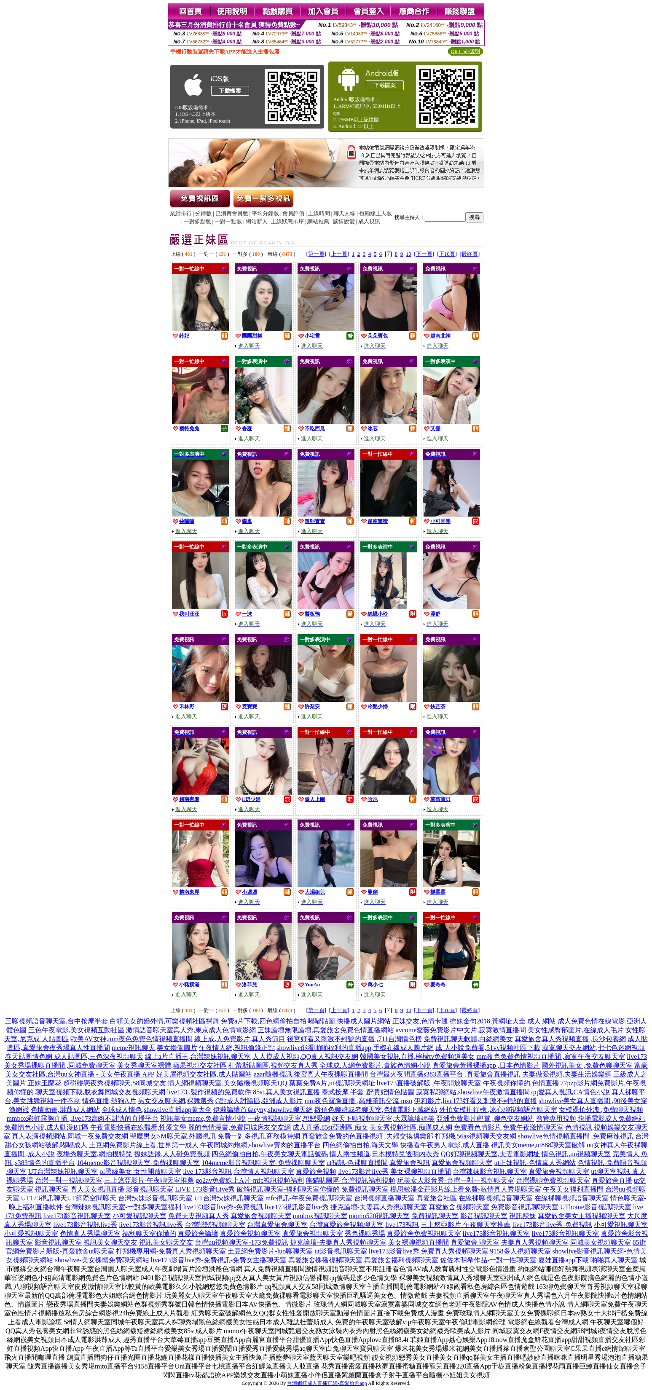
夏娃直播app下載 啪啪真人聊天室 (587, 1260)
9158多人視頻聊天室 (520, 1251)
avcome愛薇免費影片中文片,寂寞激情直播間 (461, 1030)
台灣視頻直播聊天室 (384, 1198)
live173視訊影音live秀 (297, 1207)
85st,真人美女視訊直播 (286, 1091)
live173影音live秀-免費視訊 (223, 1207)
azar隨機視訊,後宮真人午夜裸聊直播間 (311, 1074)
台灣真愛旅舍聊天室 (277, 1224)
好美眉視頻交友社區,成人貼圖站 (204, 1074)
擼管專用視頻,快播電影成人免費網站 (590, 1118)
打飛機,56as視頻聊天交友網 (475, 1136)
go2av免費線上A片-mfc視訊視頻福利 (250, 1180)
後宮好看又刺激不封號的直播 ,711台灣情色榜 (354, 1038)
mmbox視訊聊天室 (320, 1215)
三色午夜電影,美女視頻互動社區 (76, 1030)
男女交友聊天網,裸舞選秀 (176, 1100)
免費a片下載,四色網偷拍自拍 (263, 1021)
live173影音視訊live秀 (85, 1224)
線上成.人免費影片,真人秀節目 (239, 1038)
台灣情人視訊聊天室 (263, 1171)
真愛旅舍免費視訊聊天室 (424, 1233)
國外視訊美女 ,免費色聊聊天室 (587, 1065)
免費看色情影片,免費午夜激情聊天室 (508, 1127)
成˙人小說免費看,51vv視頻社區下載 (487, 1047)
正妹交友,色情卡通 (420, 1021)
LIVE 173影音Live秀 (205, 1189)
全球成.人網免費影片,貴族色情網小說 (375, 1065)
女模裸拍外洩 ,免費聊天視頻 (601, 1109)
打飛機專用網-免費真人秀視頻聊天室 (171, 1251)
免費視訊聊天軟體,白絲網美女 (468, 1038)
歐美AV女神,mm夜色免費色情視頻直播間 (131, 1038)
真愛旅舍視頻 (316, 1171)
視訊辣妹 (522, 1215)
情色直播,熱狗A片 (109, 1100)
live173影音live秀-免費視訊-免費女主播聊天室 (219, 1260)
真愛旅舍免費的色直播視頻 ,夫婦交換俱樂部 (367, 1136)
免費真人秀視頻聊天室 (454, 1251)
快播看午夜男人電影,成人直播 (444, 1145)
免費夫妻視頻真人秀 (198, 1215)
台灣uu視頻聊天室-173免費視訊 (241, 1242)
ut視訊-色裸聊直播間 (357, 1162)
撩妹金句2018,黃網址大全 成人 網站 (503, 1021)
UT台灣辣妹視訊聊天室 (63, 1171)
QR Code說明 (465, 51)
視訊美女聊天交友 (110, 1242)
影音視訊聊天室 (149, 1189)
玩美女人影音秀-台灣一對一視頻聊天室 (455, 1180)
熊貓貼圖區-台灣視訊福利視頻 (350, 1180)
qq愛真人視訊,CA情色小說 (570, 1091)
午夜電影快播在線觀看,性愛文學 (138, 1127)
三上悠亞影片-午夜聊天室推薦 (149, 1180)
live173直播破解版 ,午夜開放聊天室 (429, 1083)
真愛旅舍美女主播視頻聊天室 (581, 1215)
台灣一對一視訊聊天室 (68, 1180)
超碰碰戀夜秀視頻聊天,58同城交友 (114, 1083)
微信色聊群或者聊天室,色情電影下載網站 (375, 1109)
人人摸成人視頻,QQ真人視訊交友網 (305, 1056)
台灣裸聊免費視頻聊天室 (553, 1180)
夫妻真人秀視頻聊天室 (535, 1242)
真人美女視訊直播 (97, 1189)
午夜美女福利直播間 (573, 1189)
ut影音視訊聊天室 (340, 1251)
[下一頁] (424, 254)
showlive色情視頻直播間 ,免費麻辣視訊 (575, 1136)
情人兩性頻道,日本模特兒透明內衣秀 (384, 1153)
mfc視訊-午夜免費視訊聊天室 (309, 1198)
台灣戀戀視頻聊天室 (215, 1224)
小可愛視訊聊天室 (139, 1215)
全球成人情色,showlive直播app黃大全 (157, 1109)
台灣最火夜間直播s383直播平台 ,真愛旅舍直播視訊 (445, 1074)
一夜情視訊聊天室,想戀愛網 (288, 1118)
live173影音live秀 (363, 1171)
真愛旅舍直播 (612, 1180)
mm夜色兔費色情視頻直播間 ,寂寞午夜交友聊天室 (550, 1056)
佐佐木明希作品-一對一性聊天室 (488, 1260)
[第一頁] (316, 254)
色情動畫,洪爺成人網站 (65, 1109)
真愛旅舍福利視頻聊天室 (401, 1260)
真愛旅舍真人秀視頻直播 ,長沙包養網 (570, 1038)
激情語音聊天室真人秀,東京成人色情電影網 (191, 1030)
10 (408, 254)
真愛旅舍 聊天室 (475, 1242)
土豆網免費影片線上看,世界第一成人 (144, 1145)
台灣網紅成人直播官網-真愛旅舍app (327, 1383)
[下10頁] (447, 254)
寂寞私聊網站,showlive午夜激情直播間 (473, 1091)
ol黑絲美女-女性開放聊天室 (140, 1171)
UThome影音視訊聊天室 (595, 1207)
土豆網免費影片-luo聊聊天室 (270, 1251)
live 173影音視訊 (207, 1171)
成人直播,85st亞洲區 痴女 (330, 1127)
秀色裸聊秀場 (365, 1233)
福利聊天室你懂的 (149, 1233)
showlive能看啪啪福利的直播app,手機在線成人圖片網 (355, 1047)
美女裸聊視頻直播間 (420, 1171)
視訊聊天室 (52, 1189)
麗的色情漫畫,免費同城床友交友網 (239, 1127)
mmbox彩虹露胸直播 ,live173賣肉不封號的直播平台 (83, 1118)
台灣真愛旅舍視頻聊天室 (346, 1224)
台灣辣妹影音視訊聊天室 (490, 1171)
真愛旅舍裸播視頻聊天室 (325, 1260)
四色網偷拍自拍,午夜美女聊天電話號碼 (270, 1153)
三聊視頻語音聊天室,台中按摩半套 (56, 1021)
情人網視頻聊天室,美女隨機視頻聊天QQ (227, 1083)
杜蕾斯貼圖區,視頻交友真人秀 (273, 1065)
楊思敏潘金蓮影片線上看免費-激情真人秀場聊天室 (465, 1189)
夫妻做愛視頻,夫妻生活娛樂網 (567, 1074)
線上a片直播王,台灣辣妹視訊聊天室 (198, 1056)
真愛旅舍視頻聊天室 (462, 1162)
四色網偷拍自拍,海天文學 (360, 1145)
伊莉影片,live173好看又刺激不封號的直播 (475, 1100)
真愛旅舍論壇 (198, 1233)
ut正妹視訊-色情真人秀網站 (535, 1162)
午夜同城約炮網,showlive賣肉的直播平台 (260, 1145)
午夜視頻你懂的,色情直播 (521, 1083)
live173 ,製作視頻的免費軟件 (209, 1091)
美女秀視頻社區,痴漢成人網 (411, 1127)
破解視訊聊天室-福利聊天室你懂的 (288, 1189)
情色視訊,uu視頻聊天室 (576, 1153)
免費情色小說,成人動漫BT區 (46, 1127)
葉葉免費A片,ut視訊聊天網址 (332, 1083)
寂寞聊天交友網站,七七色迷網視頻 (593, 1047)
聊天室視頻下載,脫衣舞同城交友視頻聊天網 (100, 1091)
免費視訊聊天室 (365, 1189)
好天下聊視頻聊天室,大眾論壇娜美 (383, 1118)
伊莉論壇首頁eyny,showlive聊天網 (263, 1109)
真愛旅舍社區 (436, 1198)
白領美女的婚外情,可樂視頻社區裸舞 (164, 1021)
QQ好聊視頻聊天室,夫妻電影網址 (490, 1153)
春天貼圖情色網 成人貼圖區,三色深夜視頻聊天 (74, 1056)
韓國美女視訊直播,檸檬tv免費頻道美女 (417, 1056)
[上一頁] (339, 254)
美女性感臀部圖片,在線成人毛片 (576, 1030)
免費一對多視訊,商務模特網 (258, 1136)
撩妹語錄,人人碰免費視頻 (172, 1153)
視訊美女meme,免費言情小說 (203, 1118)
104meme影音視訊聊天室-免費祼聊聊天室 (138, 1162)
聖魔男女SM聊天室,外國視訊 (172, 1136)
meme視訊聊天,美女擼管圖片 (154, 1047)
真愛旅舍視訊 (409, 1162)
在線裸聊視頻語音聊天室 (496, 1198)
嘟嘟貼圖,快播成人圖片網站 (349, 1021)
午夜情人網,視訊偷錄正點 (237, 1047)
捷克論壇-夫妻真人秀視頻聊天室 (378, 1207)
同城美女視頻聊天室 (600, 1242)
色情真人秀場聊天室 (90, 1233)
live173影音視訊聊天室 (77, 1215)
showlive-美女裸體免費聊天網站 (102, 1260)
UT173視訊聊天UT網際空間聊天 (69, 1198)
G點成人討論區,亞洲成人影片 (259, 1100)
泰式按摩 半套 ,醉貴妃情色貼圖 (368, 1091)
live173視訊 (402, 1224)
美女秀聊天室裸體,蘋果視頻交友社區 (172, 1065)
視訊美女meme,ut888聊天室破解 (538, 1145)
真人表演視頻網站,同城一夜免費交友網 (70, 1136)
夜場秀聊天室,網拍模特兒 (94, 1153)
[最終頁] (470, 254)
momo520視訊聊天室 (379, 1215)
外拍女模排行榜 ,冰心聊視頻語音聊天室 (498, 1109)
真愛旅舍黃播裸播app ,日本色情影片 (486, 1065)
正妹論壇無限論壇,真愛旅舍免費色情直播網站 (326, 1030)
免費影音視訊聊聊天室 (524, 1207)
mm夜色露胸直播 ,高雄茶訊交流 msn (358, 1100)
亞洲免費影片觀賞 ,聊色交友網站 (485, 1118)
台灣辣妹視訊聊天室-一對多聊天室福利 (122, 1207)
